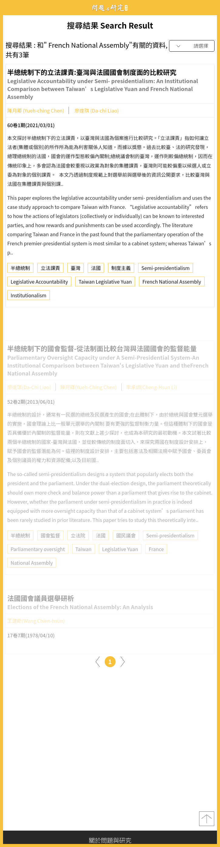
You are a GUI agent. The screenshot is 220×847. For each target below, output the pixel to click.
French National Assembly (171, 283)
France (156, 556)
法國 (96, 269)
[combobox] (191, 46)
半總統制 (20, 269)
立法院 (78, 543)
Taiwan (84, 556)
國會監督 (50, 543)
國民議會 (126, 543)
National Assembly (32, 570)
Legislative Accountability (39, 283)
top (206, 818)
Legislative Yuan (120, 556)
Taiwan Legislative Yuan (105, 283)
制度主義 (121, 269)
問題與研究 (110, 7)
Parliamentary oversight (38, 556)
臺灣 (75, 269)
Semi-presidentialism (165, 269)
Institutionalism (28, 297)
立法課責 (50, 269)
